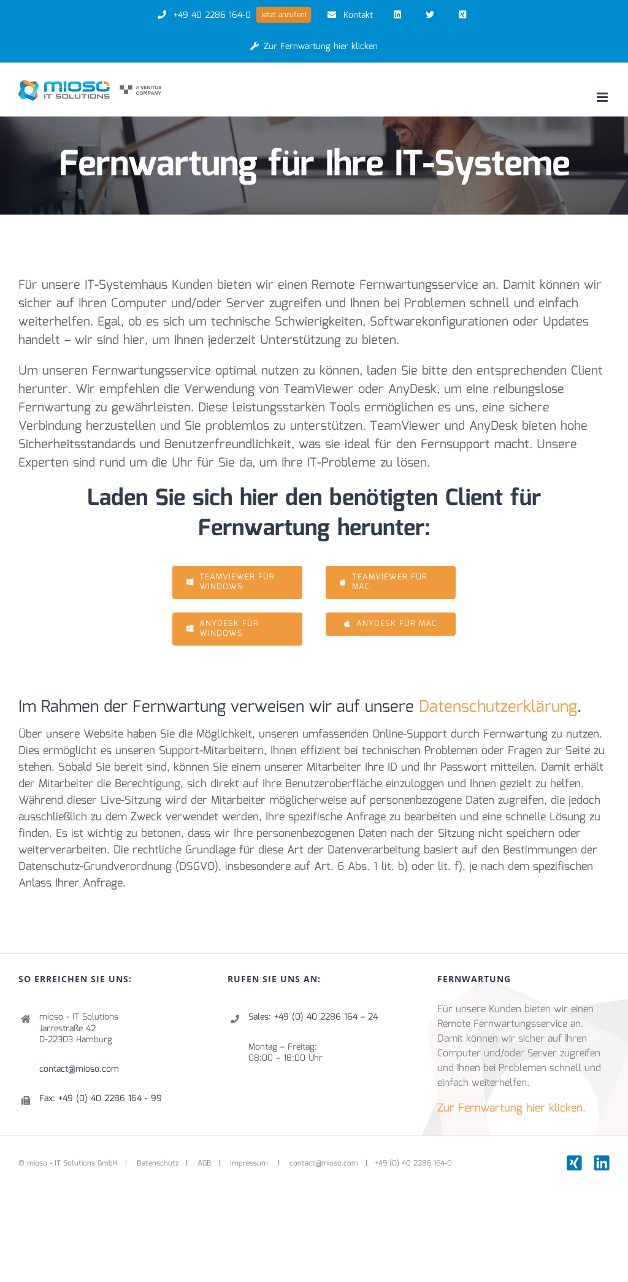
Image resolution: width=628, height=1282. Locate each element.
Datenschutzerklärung (498, 707)
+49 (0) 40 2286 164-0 (413, 1163)
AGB (204, 1163)
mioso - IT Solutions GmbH (72, 1163)
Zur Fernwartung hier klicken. (511, 1108)
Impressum (250, 1163)
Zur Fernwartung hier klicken (314, 46)
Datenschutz (157, 1163)
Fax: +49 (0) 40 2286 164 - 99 (100, 1098)
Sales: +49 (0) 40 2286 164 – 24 (313, 1017)
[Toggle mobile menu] (603, 97)
